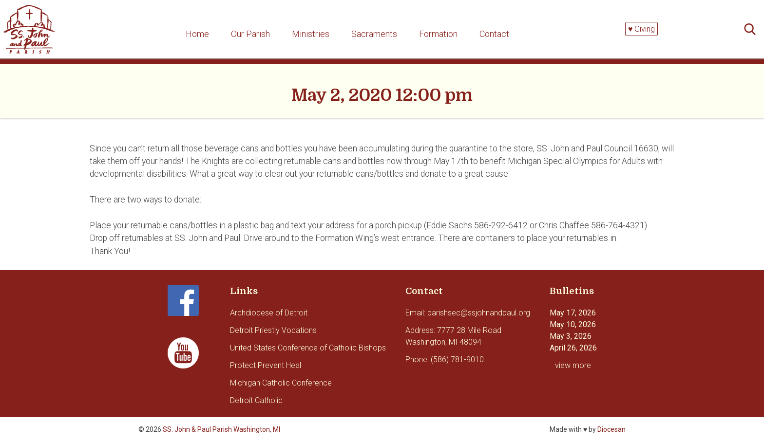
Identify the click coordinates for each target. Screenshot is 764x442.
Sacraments (374, 34)
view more (573, 365)
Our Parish (250, 34)
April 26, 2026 (573, 347)
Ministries (310, 34)
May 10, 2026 (573, 324)
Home (197, 34)
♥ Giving (641, 29)
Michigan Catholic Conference (281, 382)
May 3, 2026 (571, 336)
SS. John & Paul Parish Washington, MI (221, 429)
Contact (494, 34)
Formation (438, 34)
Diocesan (611, 429)
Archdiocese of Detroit (268, 312)
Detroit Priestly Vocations (273, 330)
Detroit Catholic (256, 400)
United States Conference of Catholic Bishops (308, 347)
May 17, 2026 (573, 312)
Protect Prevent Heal (265, 365)
